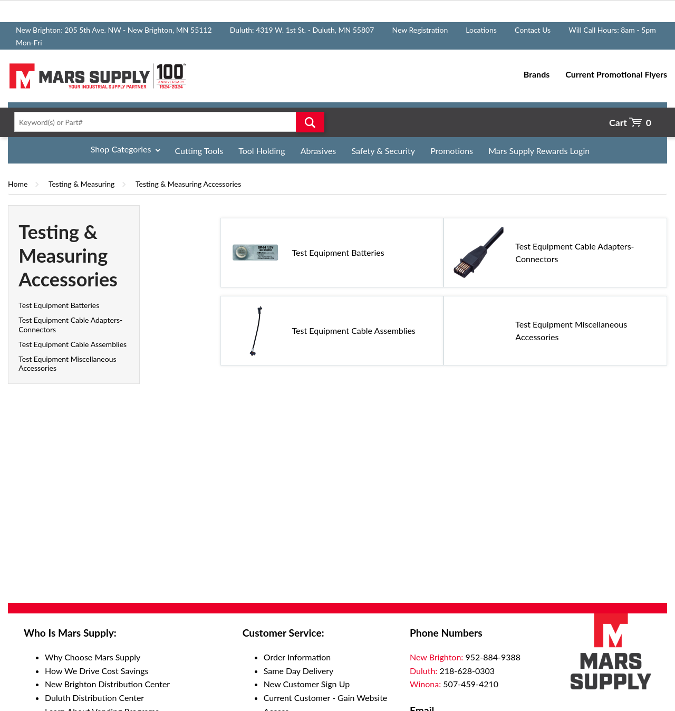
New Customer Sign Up (307, 684)
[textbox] (166, 122)
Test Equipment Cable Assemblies (72, 344)
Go (310, 122)
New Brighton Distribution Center (107, 684)
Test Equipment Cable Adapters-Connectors (574, 252)
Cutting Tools (199, 151)
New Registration (420, 29)
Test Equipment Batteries (58, 305)
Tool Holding (261, 151)
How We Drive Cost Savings (96, 671)
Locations (481, 29)
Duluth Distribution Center (94, 698)
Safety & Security (383, 151)
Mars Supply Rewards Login (539, 151)
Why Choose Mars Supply (92, 657)
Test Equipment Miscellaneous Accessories (571, 330)
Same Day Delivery (299, 671)
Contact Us (533, 29)
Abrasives (318, 151)
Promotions (451, 151)
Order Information (297, 657)
